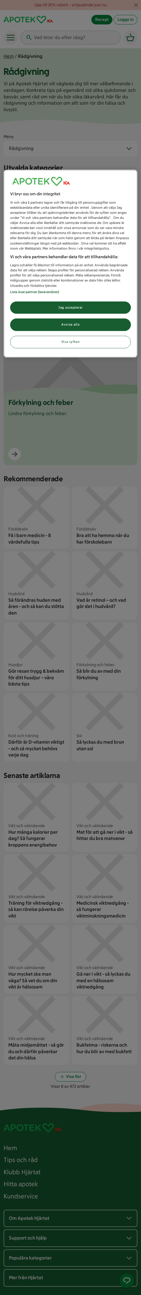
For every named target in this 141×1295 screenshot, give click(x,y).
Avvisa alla (70, 325)
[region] (70, 264)
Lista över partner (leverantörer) (34, 292)
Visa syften (70, 342)
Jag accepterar (70, 307)
